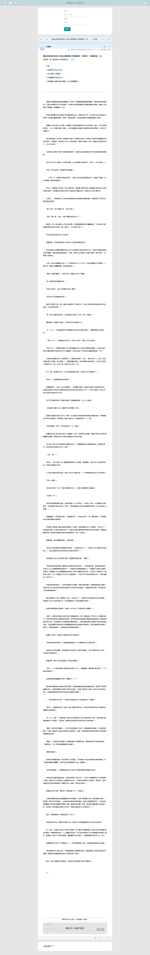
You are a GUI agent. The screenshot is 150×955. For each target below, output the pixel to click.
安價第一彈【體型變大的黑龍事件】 (56, 60)
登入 (67, 29)
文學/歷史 (73, 50)
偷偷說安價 (58, 70)
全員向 (90, 50)
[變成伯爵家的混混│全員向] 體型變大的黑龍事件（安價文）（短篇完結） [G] (72, 56)
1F (72, 60)
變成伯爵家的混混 (82, 50)
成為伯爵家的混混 (105, 50)
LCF (98, 50)
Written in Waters (75, 3)
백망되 (95, 50)
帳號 (65, 11)
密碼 (65, 19)
